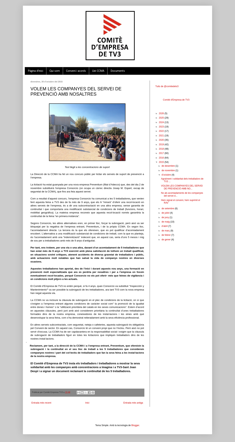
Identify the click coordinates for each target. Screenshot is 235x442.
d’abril (165, 226)
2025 (162, 117)
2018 (162, 149)
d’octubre (167, 174)
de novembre (168, 170)
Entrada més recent (41, 402)
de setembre (168, 208)
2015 (162, 162)
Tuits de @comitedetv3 (166, 86)
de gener (166, 239)
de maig (166, 221)
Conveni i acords (76, 71)
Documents (117, 71)
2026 (162, 113)
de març (166, 230)
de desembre (168, 166)
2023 (162, 126)
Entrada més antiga (133, 402)
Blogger (135, 425)
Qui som (54, 71)
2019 (162, 144)
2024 (162, 122)
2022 (162, 131)
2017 (162, 153)
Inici (87, 402)
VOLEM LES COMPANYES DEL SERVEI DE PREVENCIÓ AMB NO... (182, 187)
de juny (166, 217)
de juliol (166, 213)
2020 (162, 140)
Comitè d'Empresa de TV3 (176, 99)
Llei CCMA (98, 71)
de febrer (166, 235)
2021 (162, 135)
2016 (162, 157)
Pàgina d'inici (35, 71)
